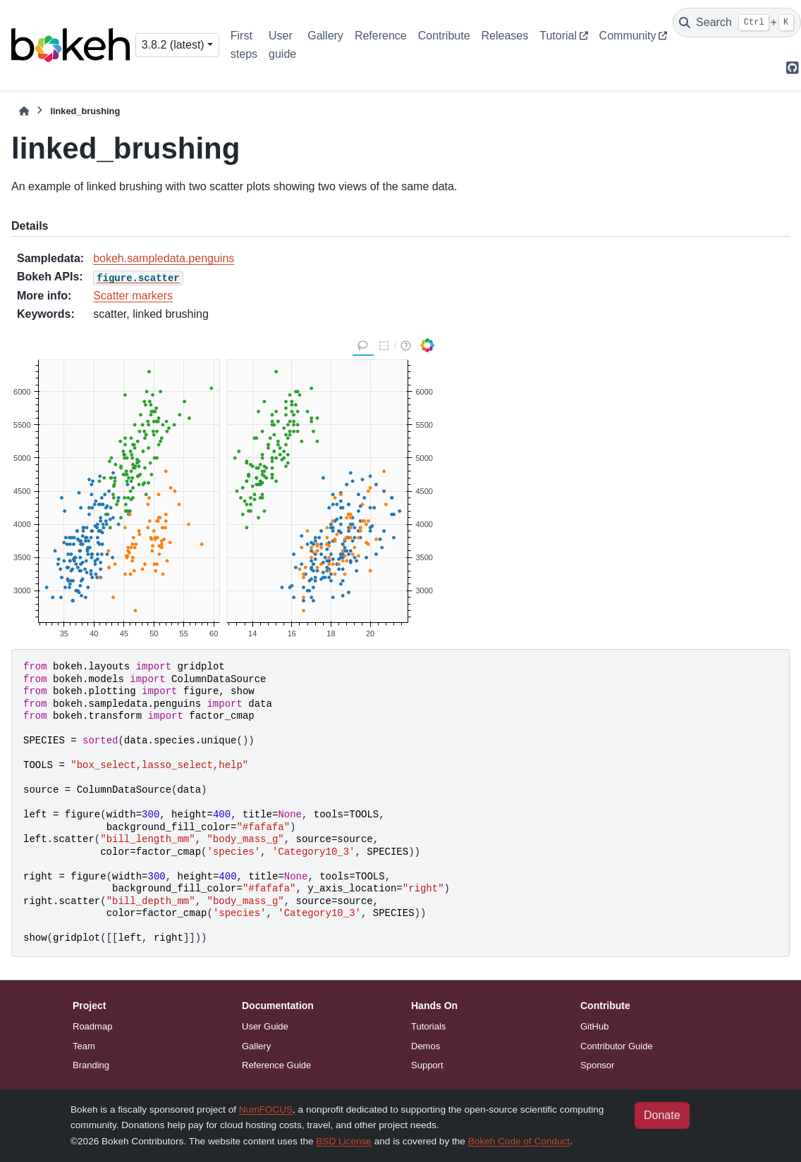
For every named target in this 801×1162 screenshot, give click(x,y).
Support (427, 1065)
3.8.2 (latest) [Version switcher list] (173, 45)
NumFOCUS (266, 1109)
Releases (505, 36)
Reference (381, 36)
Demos (425, 1046)
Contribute (444, 36)
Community (627, 36)
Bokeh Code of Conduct (519, 1141)
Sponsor (597, 1065)
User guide (282, 45)
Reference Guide (276, 1065)
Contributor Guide (616, 1046)
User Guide (265, 1026)
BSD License (344, 1141)
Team (84, 1046)
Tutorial (558, 36)
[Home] (24, 111)
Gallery (325, 36)
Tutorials (428, 1026)
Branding (91, 1065)
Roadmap (92, 1026)
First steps (244, 45)
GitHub (594, 1026)
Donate (662, 1115)
